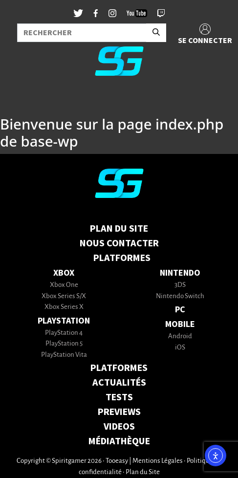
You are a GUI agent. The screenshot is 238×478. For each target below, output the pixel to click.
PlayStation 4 (64, 333)
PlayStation (64, 321)
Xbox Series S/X (64, 296)
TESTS (119, 397)
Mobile (180, 324)
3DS (180, 285)
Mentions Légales (157, 461)
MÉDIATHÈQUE (119, 441)
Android (180, 336)
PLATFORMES (119, 368)
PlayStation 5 (64, 344)
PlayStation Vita (64, 355)
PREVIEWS (119, 412)
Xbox (63, 273)
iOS (180, 347)
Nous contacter (119, 243)
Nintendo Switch (180, 296)
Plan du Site (119, 229)
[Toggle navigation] (20, 99)
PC (180, 310)
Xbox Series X (64, 307)
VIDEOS (119, 427)
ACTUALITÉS (119, 383)
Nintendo (180, 273)
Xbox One (64, 285)
